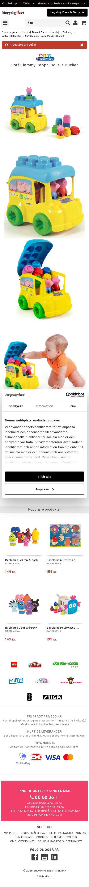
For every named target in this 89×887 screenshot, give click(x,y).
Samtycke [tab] (16, 406)
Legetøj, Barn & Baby (34, 32)
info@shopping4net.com (44, 815)
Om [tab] (73, 406)
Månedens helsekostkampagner (62, 3)
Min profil (11, 833)
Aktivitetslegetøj (11, 36)
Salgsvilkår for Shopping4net (60, 841)
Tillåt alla (44, 476)
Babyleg (67, 32)
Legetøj (55, 32)
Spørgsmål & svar (34, 833)
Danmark (44, 876)
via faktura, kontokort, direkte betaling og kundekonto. (44, 745)
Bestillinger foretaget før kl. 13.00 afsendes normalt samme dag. (44, 734)
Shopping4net (10, 32)
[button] (83, 23)
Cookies (42, 837)
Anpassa (44, 489)
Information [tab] (44, 406)
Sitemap (60, 871)
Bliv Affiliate (24, 837)
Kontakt (82, 833)
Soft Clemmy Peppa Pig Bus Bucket (44, 36)
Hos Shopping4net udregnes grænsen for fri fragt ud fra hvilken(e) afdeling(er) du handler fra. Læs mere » (44, 720)
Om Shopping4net (22, 841)
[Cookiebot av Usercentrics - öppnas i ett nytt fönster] (65, 395)
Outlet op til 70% (16, 3)
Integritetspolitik (64, 837)
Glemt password (61, 833)
